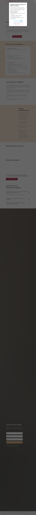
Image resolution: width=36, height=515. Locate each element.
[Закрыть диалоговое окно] (35, 1)
